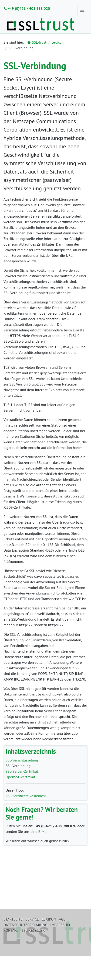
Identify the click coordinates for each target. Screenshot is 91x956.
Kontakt (11, 930)
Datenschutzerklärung (25, 924)
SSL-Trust (36, 42)
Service (32, 919)
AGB (62, 919)
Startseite (13, 919)
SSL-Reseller (33, 930)
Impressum (60, 924)
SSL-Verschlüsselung (22, 759)
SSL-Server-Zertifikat (22, 770)
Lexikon (57, 42)
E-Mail (43, 831)
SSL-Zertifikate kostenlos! (26, 795)
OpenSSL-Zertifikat (20, 776)
